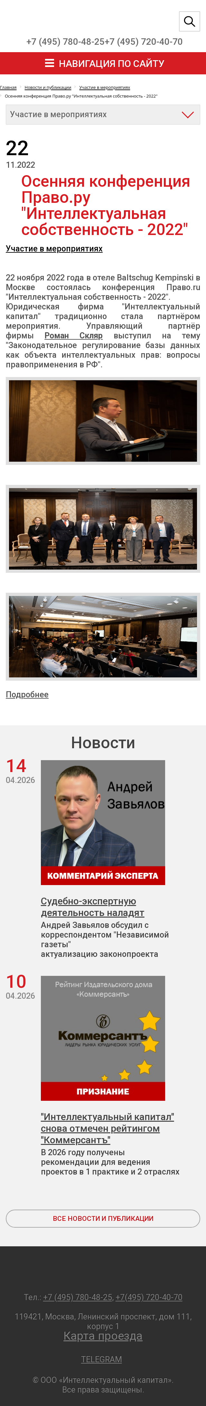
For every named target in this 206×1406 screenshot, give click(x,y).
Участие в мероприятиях (54, 248)
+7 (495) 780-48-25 (65, 41)
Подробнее (27, 694)
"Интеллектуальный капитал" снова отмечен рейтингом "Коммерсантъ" (107, 1128)
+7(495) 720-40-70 (149, 1297)
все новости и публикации (103, 1218)
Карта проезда (103, 1336)
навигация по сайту (111, 63)
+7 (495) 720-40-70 (144, 41)
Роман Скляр (73, 335)
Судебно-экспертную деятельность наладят (93, 906)
